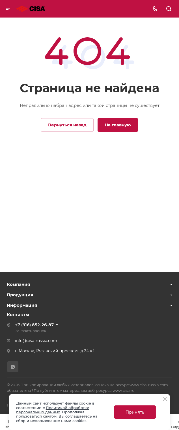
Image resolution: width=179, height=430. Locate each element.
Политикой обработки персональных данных (52, 409)
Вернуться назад (67, 125)
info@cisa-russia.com (36, 340)
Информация (22, 305)
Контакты (18, 314)
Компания (18, 284)
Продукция (20, 294)
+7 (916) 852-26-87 (34, 324)
